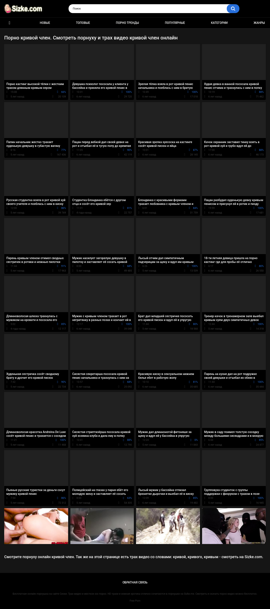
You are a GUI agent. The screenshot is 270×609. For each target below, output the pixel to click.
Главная (9, 23)
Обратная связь (135, 582)
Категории (219, 22)
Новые (45, 22)
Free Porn (135, 600)
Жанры (259, 22)
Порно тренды (127, 22)
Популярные (175, 22)
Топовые (83, 22)
